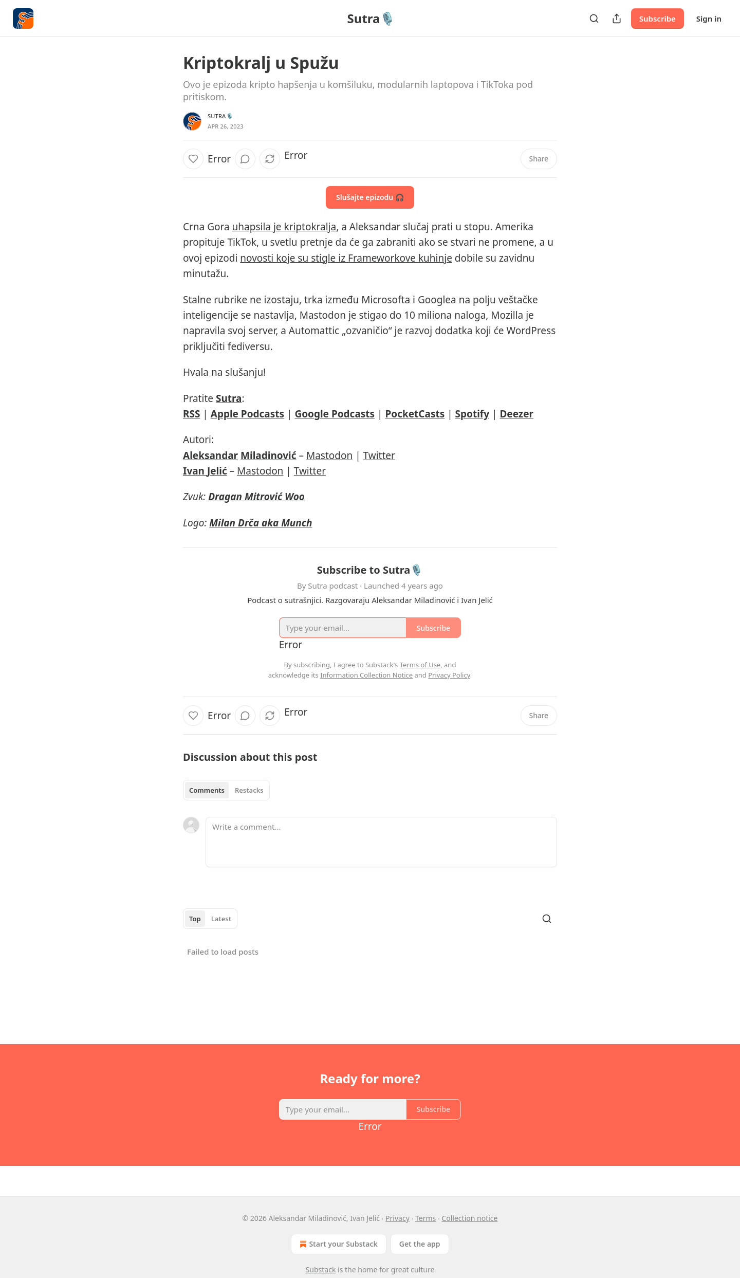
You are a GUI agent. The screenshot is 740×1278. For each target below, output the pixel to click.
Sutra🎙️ (220, 116)
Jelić (217, 471)
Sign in (708, 18)
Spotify (472, 414)
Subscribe (657, 18)
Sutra (229, 398)
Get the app (419, 1244)
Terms (425, 1218)
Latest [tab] (221, 918)
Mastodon (329, 455)
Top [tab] (195, 918)
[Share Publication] (616, 18)
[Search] (594, 18)
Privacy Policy (449, 675)
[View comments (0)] (245, 159)
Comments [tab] (207, 790)
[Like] (193, 159)
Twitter (379, 455)
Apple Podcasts (247, 414)
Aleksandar (210, 455)
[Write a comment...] (381, 842)
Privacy (397, 1218)
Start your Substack (337, 1244)
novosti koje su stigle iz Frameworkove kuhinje (346, 258)
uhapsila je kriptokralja (284, 226)
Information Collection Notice (366, 675)
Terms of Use (420, 664)
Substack (321, 1269)
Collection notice (469, 1218)
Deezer (516, 414)
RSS (191, 414)
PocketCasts (415, 414)
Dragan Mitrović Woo (256, 496)
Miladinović (268, 455)
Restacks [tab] (249, 790)
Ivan (195, 471)
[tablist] (226, 790)
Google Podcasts (334, 414)
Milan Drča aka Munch (260, 523)
